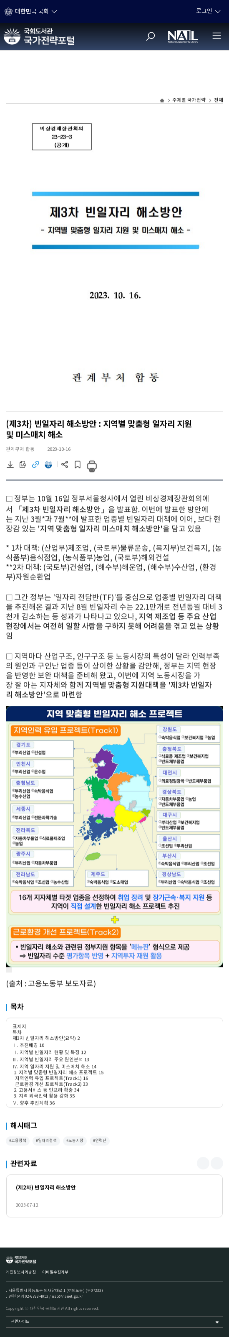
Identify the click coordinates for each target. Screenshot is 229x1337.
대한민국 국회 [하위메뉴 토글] (32, 11)
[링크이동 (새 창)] (35, 467)
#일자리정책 (46, 1142)
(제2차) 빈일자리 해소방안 (46, 1188)
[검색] (150, 36)
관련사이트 (20, 1321)
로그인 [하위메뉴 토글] (204, 11)
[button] (203, 1164)
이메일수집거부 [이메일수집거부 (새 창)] (55, 1272)
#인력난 (99, 1142)
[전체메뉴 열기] (216, 35)
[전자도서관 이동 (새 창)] (48, 467)
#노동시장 (74, 1142)
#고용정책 (17, 1142)
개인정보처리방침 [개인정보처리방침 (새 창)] (21, 1272)
